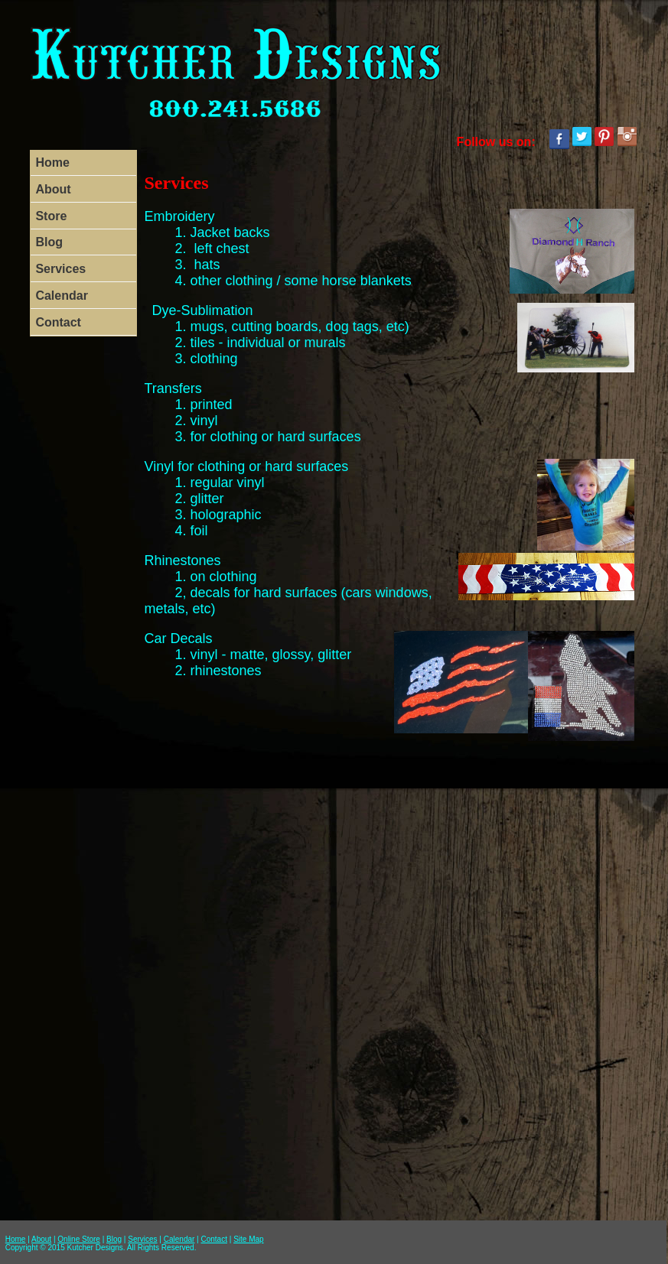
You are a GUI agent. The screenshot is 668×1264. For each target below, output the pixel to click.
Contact (58, 322)
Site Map (248, 1239)
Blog (49, 242)
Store (51, 216)
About (52, 189)
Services (60, 268)
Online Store (78, 1239)
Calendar (61, 295)
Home (52, 162)
